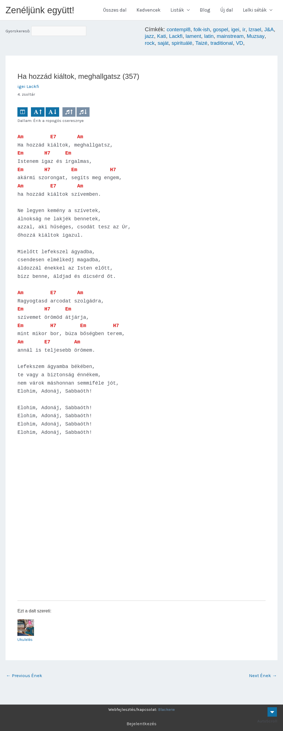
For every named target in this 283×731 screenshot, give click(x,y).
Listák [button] (177, 11)
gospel (224, 31)
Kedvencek (149, 11)
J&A (150, 37)
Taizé (226, 44)
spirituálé (206, 44)
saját (186, 44)
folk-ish (204, 31)
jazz (163, 37)
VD (267, 44)
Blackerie (166, 709)
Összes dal (115, 11)
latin (226, 37)
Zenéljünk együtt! (42, 10)
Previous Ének (24, 678)
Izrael (259, 31)
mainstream (248, 37)
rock (172, 44)
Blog (205, 11)
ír (248, 31)
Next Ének (262, 678)
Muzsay (154, 44)
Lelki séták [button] (255, 11)
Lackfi (191, 37)
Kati (175, 37)
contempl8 (179, 31)
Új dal (226, 11)
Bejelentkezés (141, 723)
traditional (248, 44)
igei (239, 31)
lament (209, 37)
